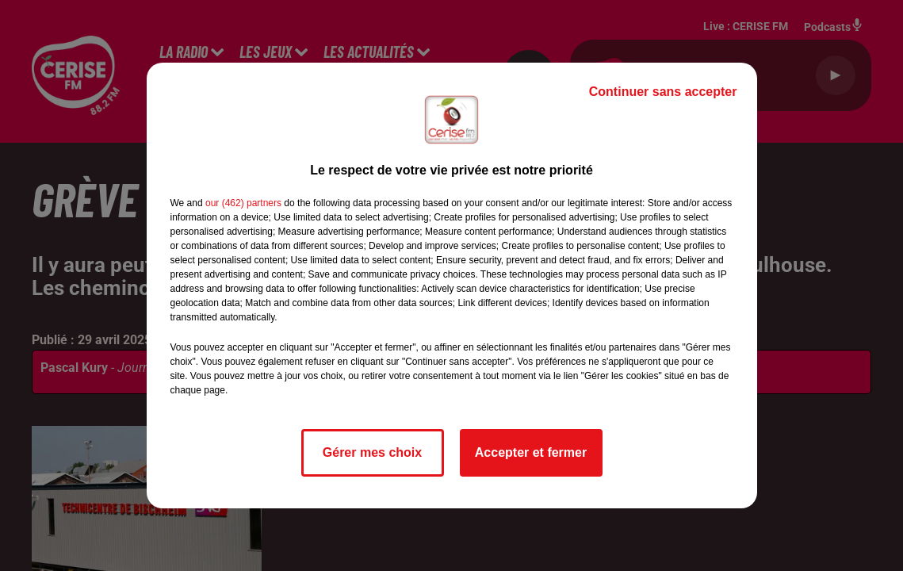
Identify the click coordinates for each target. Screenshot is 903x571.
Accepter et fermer (531, 452)
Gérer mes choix (372, 452)
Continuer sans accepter (663, 91)
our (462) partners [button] (243, 203)
